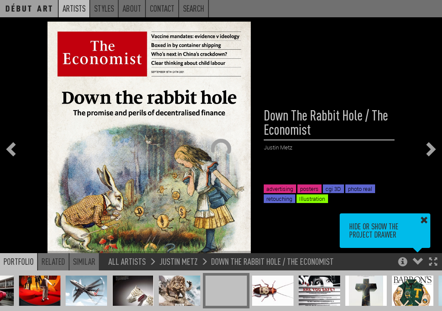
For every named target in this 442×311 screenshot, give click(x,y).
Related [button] (53, 261)
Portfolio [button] (18, 261)
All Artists (127, 261)
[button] (433, 262)
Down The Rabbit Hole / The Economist (272, 261)
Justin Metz (178, 261)
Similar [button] (84, 261)
